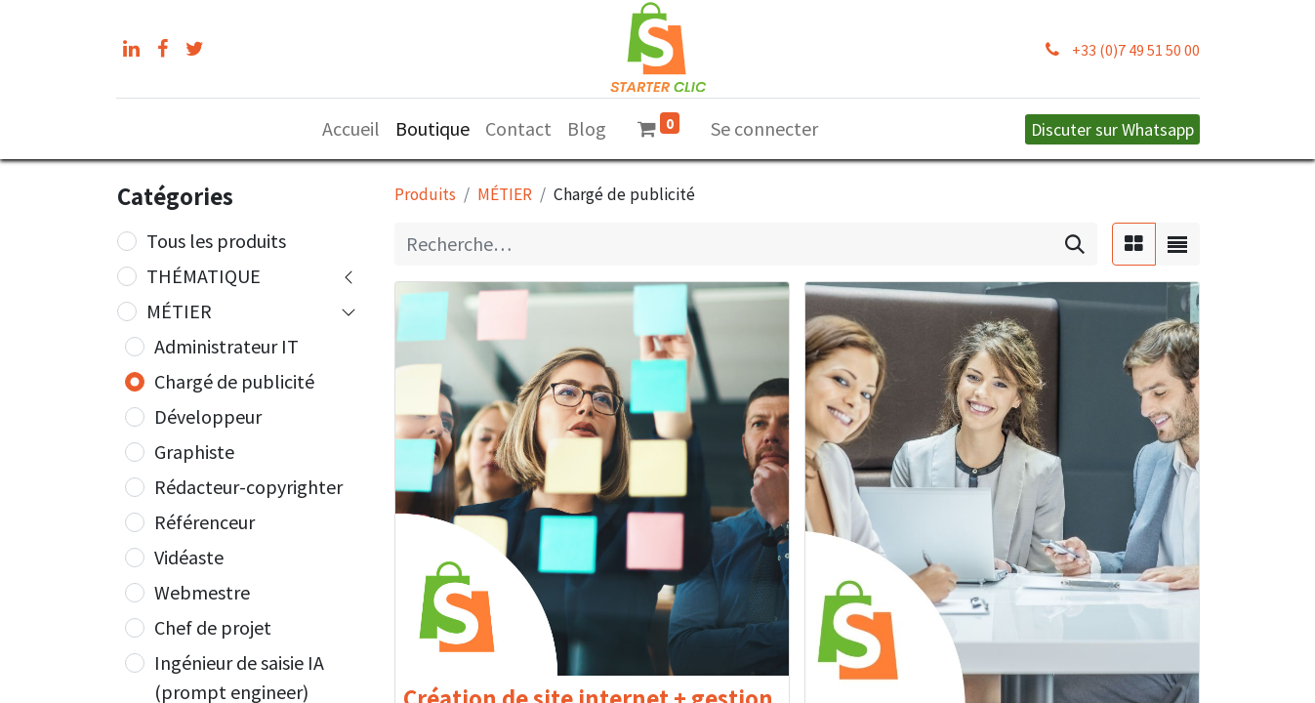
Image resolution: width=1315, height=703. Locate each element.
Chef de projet (212, 627)
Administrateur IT (226, 346)
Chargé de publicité (234, 381)
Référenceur (204, 522)
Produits (425, 194)
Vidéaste (189, 557)
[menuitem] (351, 128)
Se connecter (764, 128)
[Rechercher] (1074, 244)
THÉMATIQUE (203, 276)
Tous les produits (216, 240)
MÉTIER (179, 311)
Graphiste (194, 451)
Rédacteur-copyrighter (248, 487)
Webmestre (202, 592)
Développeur (208, 416)
